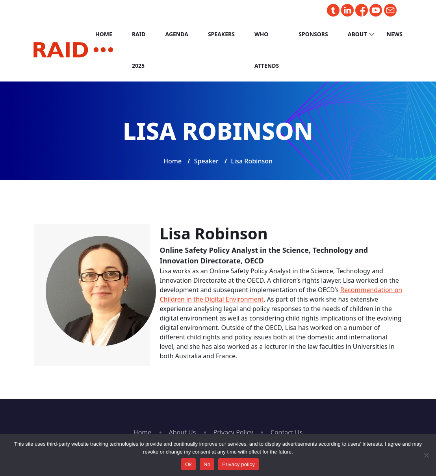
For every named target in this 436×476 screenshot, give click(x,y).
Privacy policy (238, 464)
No (207, 464)
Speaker (206, 161)
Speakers (221, 34)
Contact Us (286, 432)
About (357, 34)
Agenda (176, 34)
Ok (188, 464)
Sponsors (313, 34)
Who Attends (266, 49)
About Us (182, 432)
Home (103, 34)
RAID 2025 (139, 49)
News (395, 34)
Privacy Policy (233, 432)
